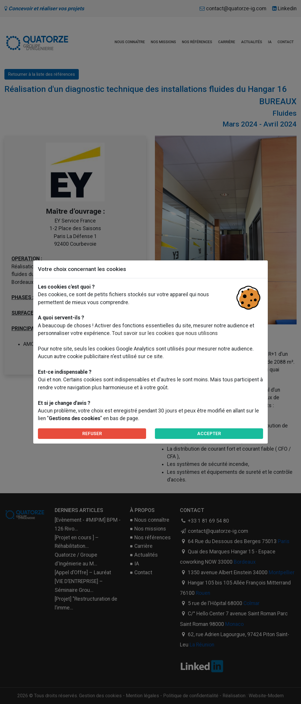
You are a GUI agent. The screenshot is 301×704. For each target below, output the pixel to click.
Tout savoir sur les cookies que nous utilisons (165, 333)
